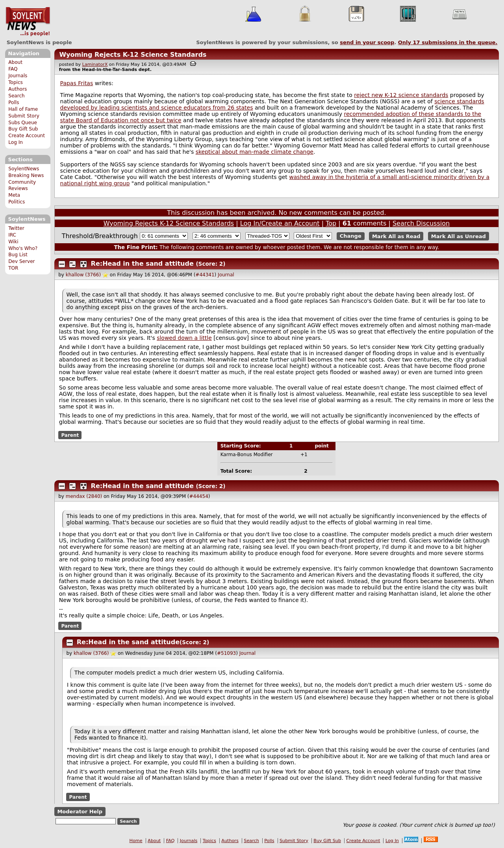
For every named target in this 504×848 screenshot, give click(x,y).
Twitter (16, 228)
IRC (12, 235)
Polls (13, 102)
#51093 (226, 653)
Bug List (18, 254)
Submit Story (23, 116)
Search (16, 96)
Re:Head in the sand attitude (142, 263)
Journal (226, 275)
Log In (15, 142)
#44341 (204, 275)
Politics (16, 202)
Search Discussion (421, 223)
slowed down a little (184, 338)
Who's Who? (22, 248)
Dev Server (21, 261)
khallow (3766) (83, 275)
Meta (14, 195)
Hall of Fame (23, 109)
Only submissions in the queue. (448, 42)
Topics (15, 82)
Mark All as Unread (458, 236)
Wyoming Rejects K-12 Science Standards (132, 54)
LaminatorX (95, 64)
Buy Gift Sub (23, 129)
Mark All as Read (396, 236)
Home (136, 840)
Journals (17, 75)
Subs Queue (22, 122)
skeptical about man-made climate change (254, 152)
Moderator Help (79, 811)
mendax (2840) (84, 496)
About (15, 62)
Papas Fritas (76, 83)
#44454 (198, 496)
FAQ (12, 69)
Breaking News (26, 175)
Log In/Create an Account (280, 223)
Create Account (26, 135)
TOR (13, 268)
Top (331, 223)
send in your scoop (367, 42)
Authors (17, 89)
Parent (70, 435)
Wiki (13, 241)
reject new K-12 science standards (401, 95)
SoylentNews (27, 21)
